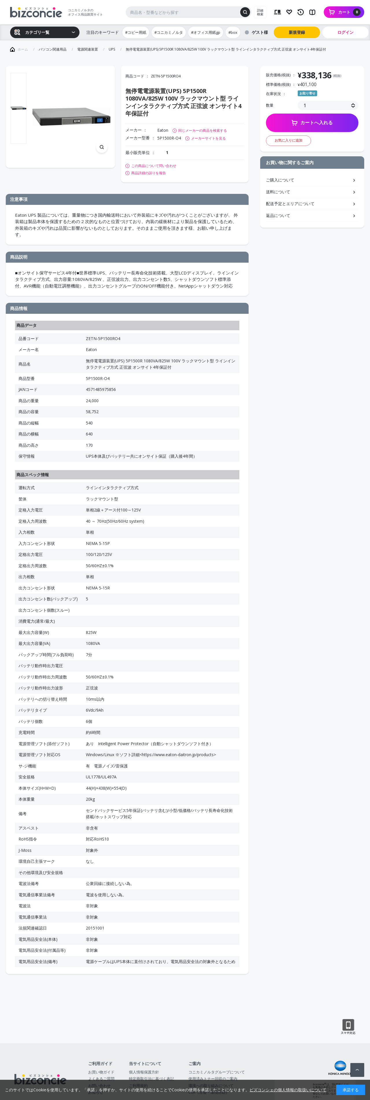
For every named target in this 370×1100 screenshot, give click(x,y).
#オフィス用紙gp (205, 32)
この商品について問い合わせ (153, 166)
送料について (278, 191)
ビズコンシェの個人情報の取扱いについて (287, 1089)
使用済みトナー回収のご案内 (212, 1078)
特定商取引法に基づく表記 (151, 1078)
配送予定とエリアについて (290, 203)
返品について (278, 215)
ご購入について (280, 180)
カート (349, 12)
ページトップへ (357, 1070)
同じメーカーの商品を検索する (202, 130)
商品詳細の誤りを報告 (148, 173)
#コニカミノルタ (168, 32)
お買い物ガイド (101, 1072)
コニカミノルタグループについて (216, 1072)
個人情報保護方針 (144, 1072)
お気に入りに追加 (288, 140)
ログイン (345, 32)
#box (232, 32)
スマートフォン (348, 1027)
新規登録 (297, 32)
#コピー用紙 (135, 32)
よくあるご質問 (101, 1078)
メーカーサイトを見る (208, 138)
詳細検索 (260, 12)
